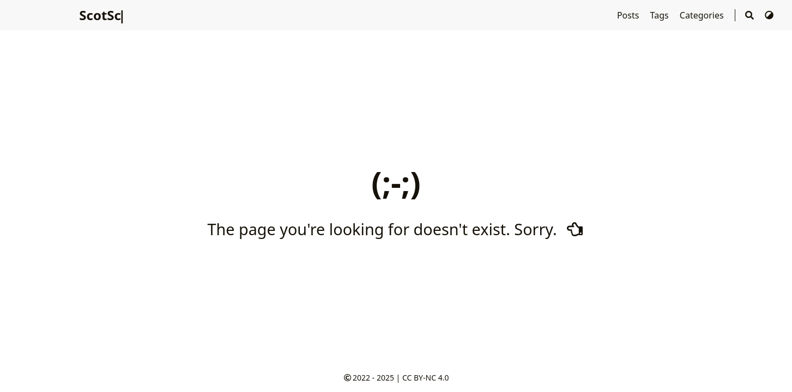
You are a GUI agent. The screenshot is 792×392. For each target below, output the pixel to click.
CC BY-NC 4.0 (425, 377)
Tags (660, 15)
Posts (629, 15)
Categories (703, 15)
